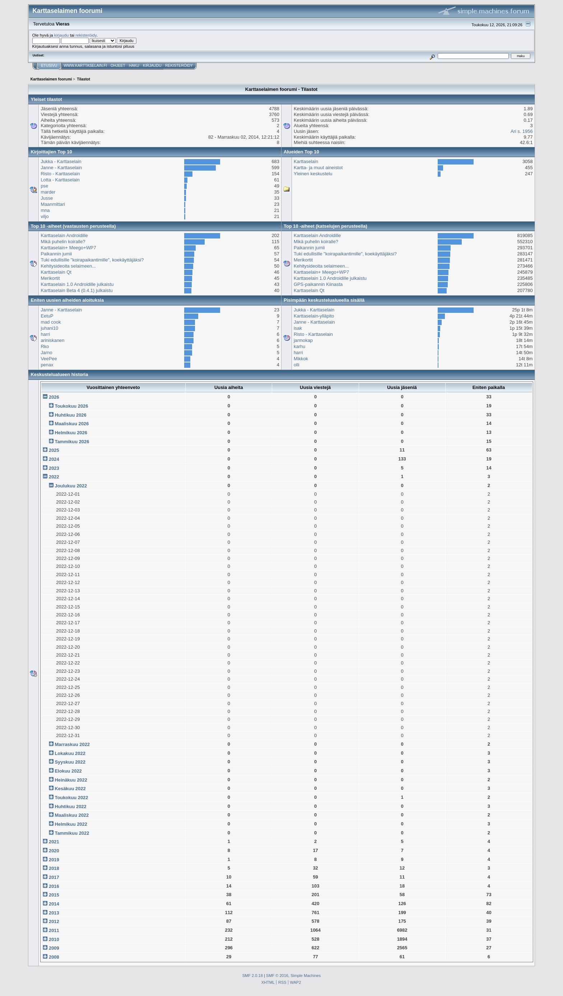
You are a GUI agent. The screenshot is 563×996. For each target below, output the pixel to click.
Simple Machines (305, 975)
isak (298, 328)
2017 (54, 877)
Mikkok (301, 358)
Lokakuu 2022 (70, 753)
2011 (54, 930)
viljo (44, 216)
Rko (45, 346)
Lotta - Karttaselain (60, 179)
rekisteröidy (86, 35)
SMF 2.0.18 (252, 975)
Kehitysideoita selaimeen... (68, 266)
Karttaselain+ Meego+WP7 (68, 247)
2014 (54, 904)
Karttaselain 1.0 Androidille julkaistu (77, 284)
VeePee (49, 358)
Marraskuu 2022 (72, 744)
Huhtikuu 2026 (70, 415)
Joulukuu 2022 (71, 485)
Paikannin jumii (56, 253)
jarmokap (303, 340)
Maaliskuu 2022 (72, 815)
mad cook (51, 322)
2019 (54, 859)
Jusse (47, 198)
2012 (54, 921)
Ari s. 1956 (522, 131)
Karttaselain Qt (56, 272)
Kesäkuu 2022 (70, 788)
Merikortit (50, 278)
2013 (54, 913)
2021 (54, 841)
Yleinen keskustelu (313, 173)
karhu (299, 346)
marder (48, 192)
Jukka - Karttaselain (61, 161)
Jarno (46, 352)
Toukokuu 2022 (71, 797)
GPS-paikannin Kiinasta (318, 284)
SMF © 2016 (277, 975)
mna (45, 210)
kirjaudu (61, 35)
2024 (54, 459)
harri (45, 334)
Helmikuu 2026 (71, 432)
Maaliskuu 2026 (72, 423)
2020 (54, 850)
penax (47, 364)
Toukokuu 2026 (71, 406)
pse (44, 186)
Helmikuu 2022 (71, 824)
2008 (54, 957)
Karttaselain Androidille (64, 235)
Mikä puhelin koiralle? (63, 241)
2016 (54, 886)
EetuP (47, 316)
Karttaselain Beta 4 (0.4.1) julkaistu (76, 290)
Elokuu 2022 (68, 771)
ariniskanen (52, 340)
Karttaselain (306, 161)
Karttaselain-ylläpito (314, 316)
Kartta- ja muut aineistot (318, 167)
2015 (54, 895)
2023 (54, 468)
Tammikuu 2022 (72, 833)
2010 (54, 939)
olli (296, 364)
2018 (54, 868)
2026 (54, 397)
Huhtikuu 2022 (70, 806)
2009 (54, 948)
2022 (54, 477)
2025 (54, 450)
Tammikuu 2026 (72, 441)
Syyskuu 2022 (70, 762)
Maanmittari (53, 204)
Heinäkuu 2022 (71, 780)
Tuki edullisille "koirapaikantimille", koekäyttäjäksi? (92, 260)
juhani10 (49, 328)
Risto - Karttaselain (60, 173)
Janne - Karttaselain (61, 167)
